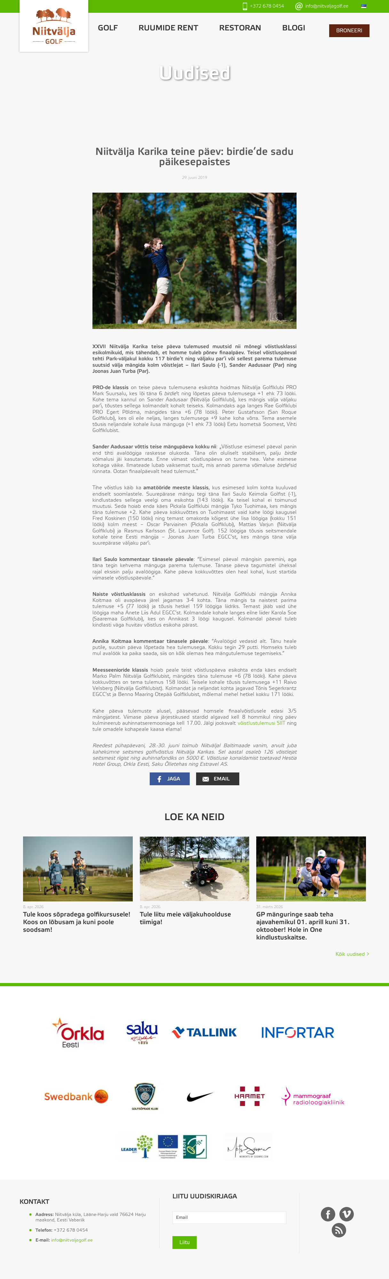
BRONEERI (349, 31)
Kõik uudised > (352, 954)
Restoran (240, 28)
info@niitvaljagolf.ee (321, 6)
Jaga (168, 779)
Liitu (184, 1242)
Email (216, 779)
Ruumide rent (168, 28)
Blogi (293, 28)
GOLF (108, 28)
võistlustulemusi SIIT (261, 723)
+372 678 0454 (263, 6)
